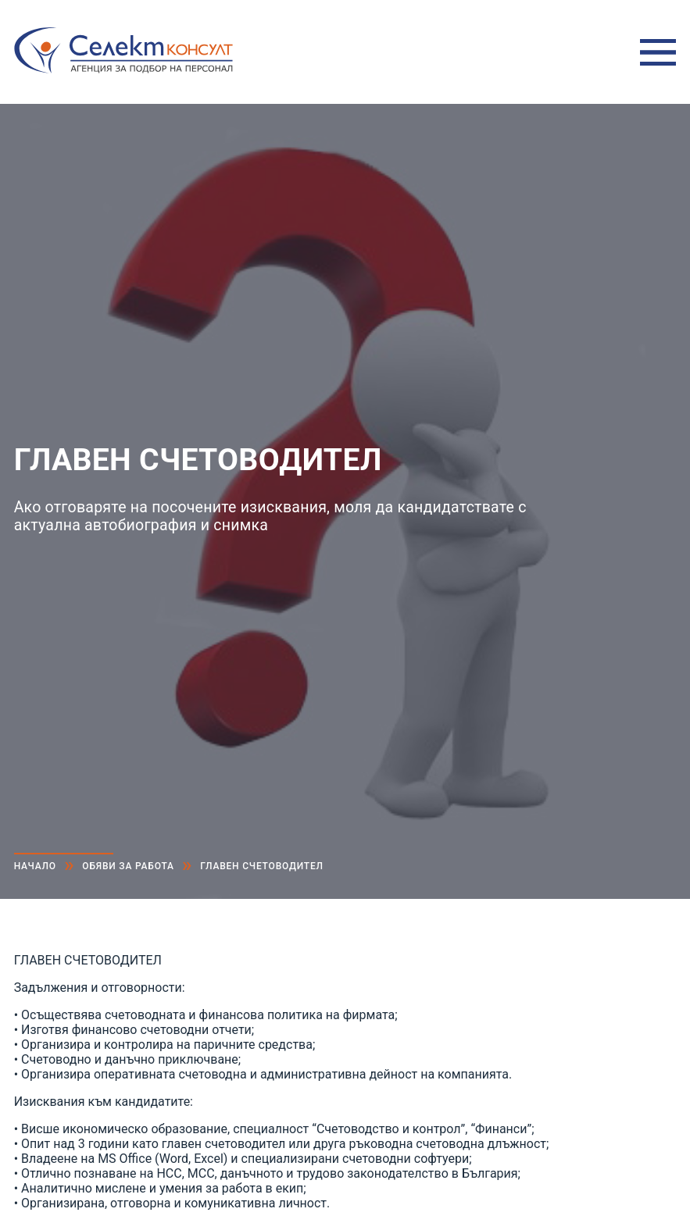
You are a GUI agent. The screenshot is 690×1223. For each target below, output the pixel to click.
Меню (658, 52)
